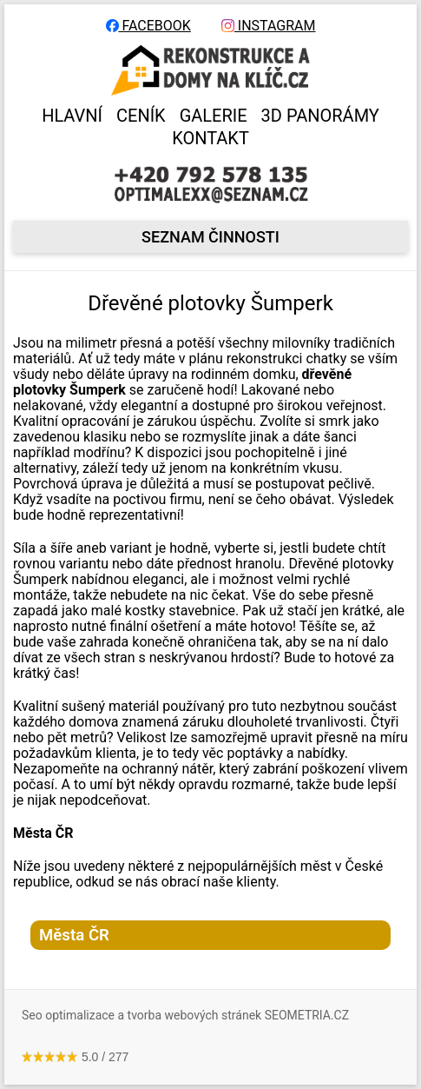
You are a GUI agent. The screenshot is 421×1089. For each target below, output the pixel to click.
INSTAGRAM (268, 26)
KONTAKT (210, 138)
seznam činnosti (210, 237)
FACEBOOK (148, 26)
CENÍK (141, 115)
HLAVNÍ (72, 115)
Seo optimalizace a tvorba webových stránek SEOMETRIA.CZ (185, 1015)
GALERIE (213, 115)
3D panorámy (320, 115)
